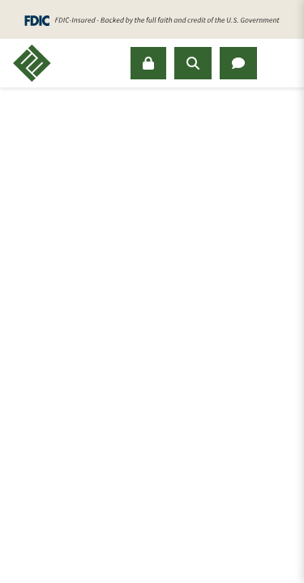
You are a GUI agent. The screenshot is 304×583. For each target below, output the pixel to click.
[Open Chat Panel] (238, 63)
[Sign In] (148, 63)
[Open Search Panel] (193, 63)
